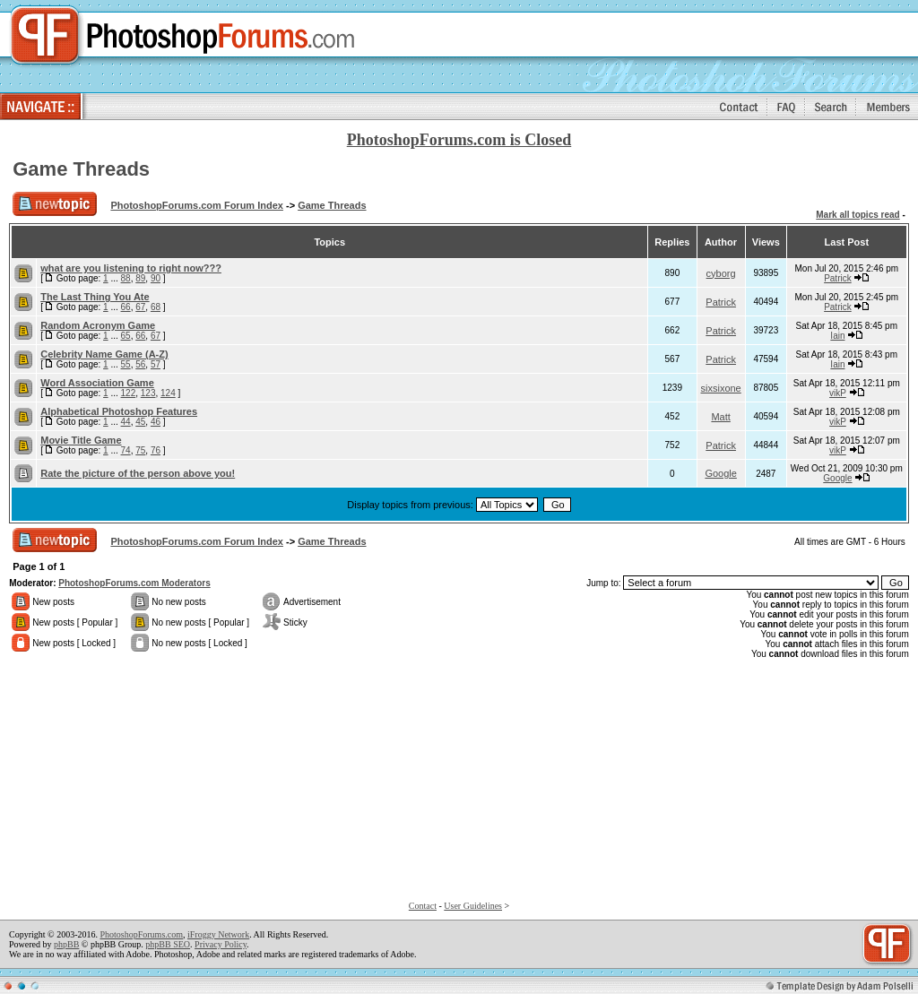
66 (126, 307)
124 (168, 393)
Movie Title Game (80, 440)
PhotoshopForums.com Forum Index (196, 205)
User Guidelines (473, 906)
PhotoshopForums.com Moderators (134, 583)
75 (140, 450)
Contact (423, 906)
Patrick (838, 278)
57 (155, 364)
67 (140, 307)
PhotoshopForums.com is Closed (459, 140)
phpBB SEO (167, 944)
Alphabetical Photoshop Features (118, 411)
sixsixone (721, 388)
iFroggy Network (218, 934)
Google (720, 473)
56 (140, 364)
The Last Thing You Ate (94, 296)
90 (155, 278)
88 (126, 278)
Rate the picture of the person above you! (137, 473)
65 (126, 336)
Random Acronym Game (97, 325)
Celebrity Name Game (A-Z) (104, 354)
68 (155, 307)
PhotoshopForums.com (141, 934)
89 (140, 278)
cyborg (721, 273)
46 (155, 422)
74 (126, 450)
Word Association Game (97, 382)
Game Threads (81, 169)
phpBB (66, 944)
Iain (837, 336)
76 (155, 450)
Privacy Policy (221, 944)
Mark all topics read (857, 215)
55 (126, 364)
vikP (837, 393)
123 (148, 393)
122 (128, 393)
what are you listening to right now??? (130, 268)
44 (126, 422)
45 (140, 422)
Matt (720, 416)
